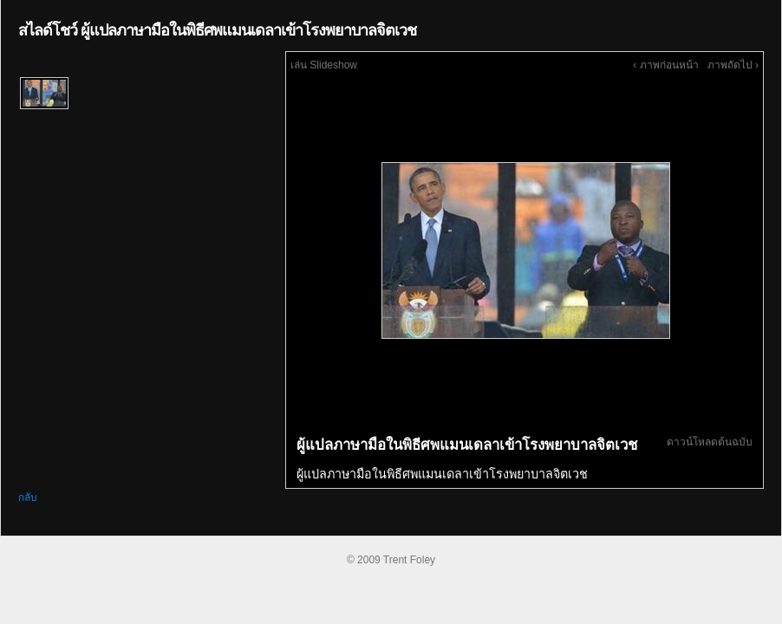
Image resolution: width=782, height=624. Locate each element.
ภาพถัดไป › (733, 65)
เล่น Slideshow (323, 65)
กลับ (27, 497)
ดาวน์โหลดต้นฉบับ (710, 442)
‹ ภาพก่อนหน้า (665, 65)
